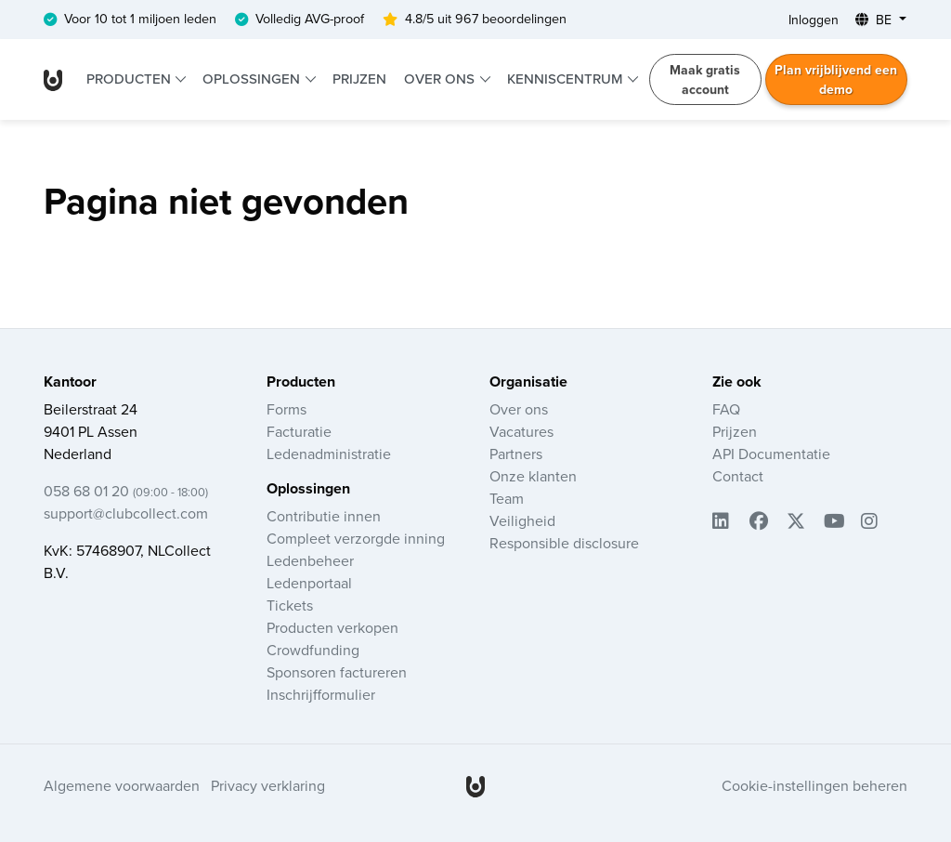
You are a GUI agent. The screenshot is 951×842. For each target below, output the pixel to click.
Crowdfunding (313, 650)
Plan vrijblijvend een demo (836, 80)
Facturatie (299, 432)
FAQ (726, 410)
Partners (515, 454)
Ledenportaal (309, 583)
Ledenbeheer (310, 561)
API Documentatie (771, 454)
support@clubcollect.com (126, 514)
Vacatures (521, 432)
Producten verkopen (332, 628)
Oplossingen (253, 79)
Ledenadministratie (329, 454)
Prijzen (359, 79)
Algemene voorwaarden (122, 786)
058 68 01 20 (126, 491)
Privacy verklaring (268, 786)
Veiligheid (522, 521)
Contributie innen (324, 516)
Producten (130, 79)
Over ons (441, 79)
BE (875, 20)
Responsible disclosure (564, 543)
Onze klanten (533, 476)
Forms (286, 410)
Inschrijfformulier (321, 695)
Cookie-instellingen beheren (814, 786)
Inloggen (813, 20)
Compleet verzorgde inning (356, 539)
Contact (737, 476)
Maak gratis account (705, 80)
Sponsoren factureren (337, 673)
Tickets (290, 606)
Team (506, 499)
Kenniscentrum (566, 79)
